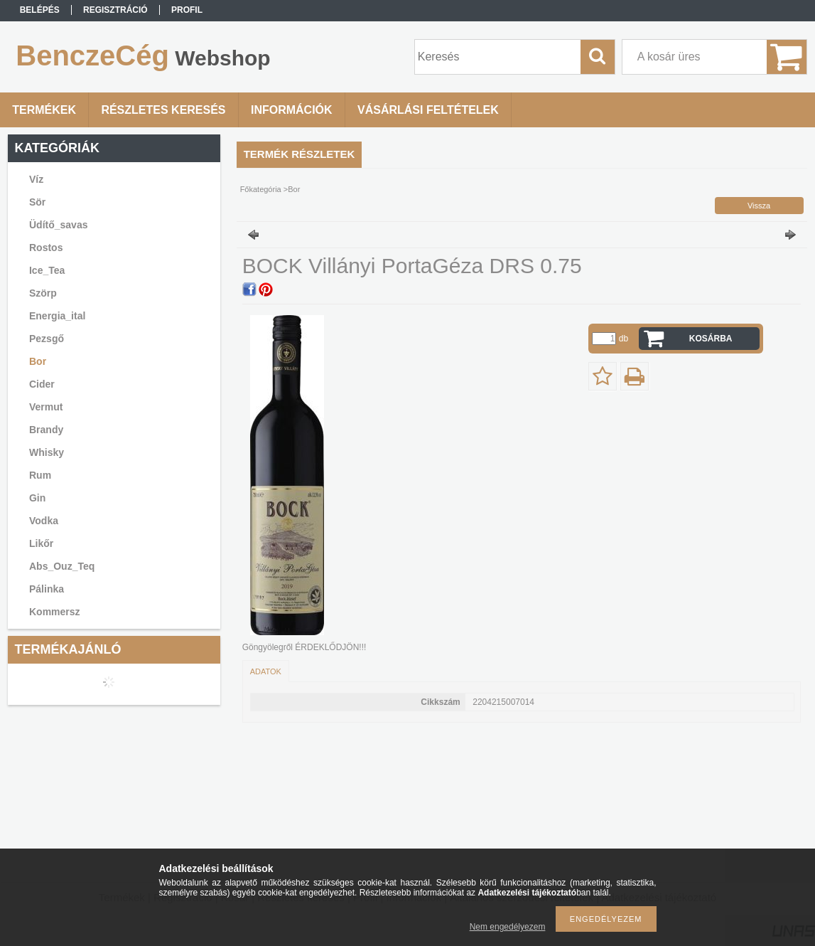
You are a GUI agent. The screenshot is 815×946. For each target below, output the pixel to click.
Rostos (46, 247)
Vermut (46, 407)
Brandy (46, 429)
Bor (37, 361)
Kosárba (711, 339)
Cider (42, 384)
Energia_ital (57, 315)
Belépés (40, 10)
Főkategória (260, 189)
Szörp (43, 293)
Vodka (43, 520)
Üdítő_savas (58, 224)
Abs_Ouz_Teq (62, 566)
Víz (36, 179)
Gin (37, 498)
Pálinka (46, 589)
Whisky (46, 452)
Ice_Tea (47, 270)
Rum (40, 475)
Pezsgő (46, 338)
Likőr (41, 543)
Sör (37, 202)
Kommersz (54, 611)
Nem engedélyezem (508, 927)
